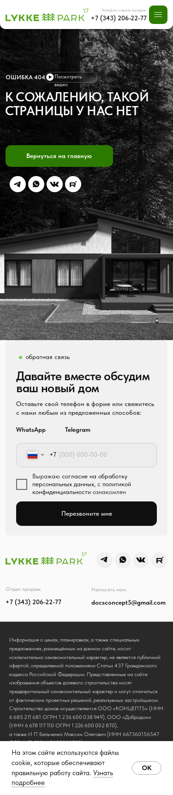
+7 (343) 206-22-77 (119, 18)
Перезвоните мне (86, 514)
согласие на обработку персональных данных (79, 480)
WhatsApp (31, 430)
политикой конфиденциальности (81, 488)
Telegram (77, 430)
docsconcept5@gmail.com (128, 603)
